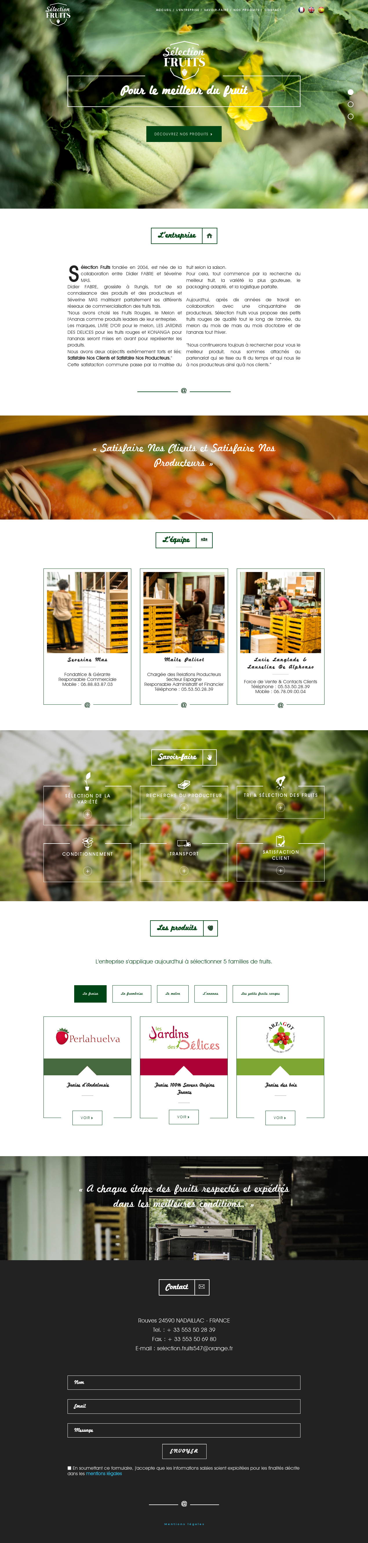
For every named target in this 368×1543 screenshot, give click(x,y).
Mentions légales (184, 1524)
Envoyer (184, 1451)
